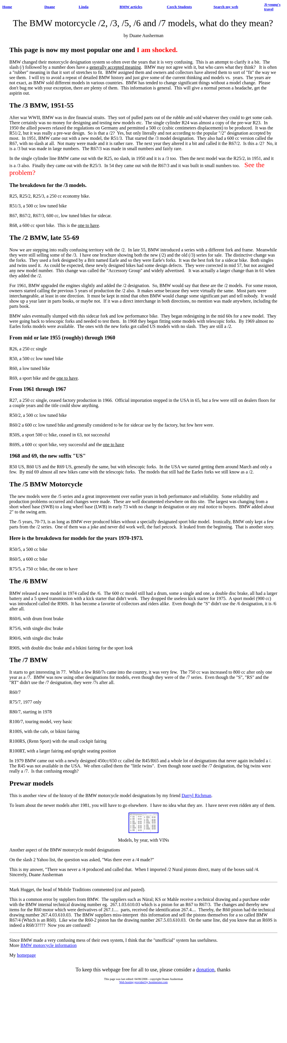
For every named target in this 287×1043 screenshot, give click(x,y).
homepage (26, 955)
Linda (84, 7)
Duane (49, 7)
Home (7, 7)
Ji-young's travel (272, 6)
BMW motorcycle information (48, 945)
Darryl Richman (196, 795)
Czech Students (179, 7)
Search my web (225, 7)
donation (205, 970)
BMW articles (131, 7)
